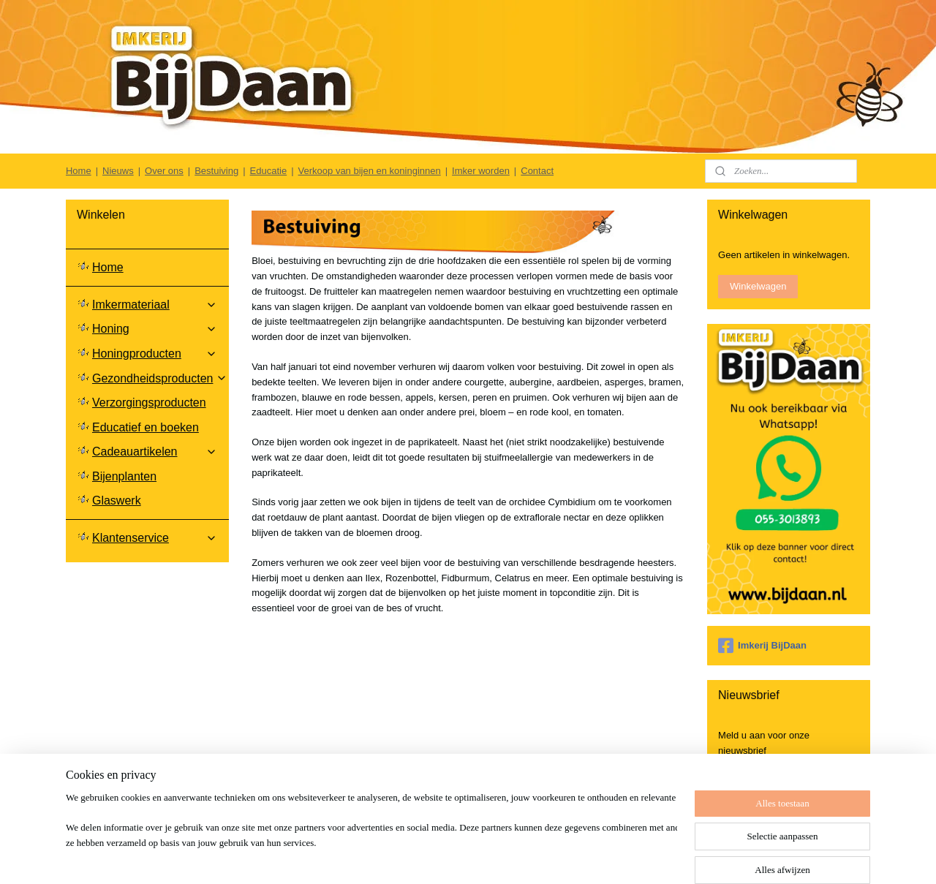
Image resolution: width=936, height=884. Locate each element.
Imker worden (481, 170)
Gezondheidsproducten (159, 378)
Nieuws (118, 170)
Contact (537, 170)
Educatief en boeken (145, 427)
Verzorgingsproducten (149, 402)
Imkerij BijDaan (762, 645)
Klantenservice (154, 538)
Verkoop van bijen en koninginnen (369, 170)
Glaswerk (116, 500)
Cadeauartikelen (154, 451)
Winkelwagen (758, 286)
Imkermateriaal (154, 304)
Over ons (164, 170)
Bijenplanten (124, 476)
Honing (154, 328)
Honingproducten (154, 353)
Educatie (268, 170)
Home (78, 170)
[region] (371, 837)
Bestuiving (216, 170)
